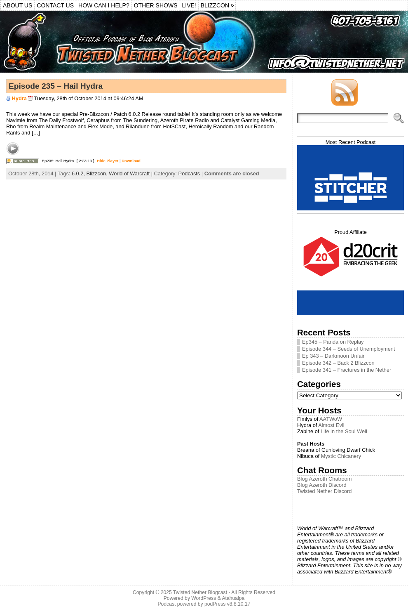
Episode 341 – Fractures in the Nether (346, 370)
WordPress (203, 598)
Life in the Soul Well (344, 431)
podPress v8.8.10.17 (227, 604)
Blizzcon (96, 173)
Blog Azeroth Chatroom (324, 479)
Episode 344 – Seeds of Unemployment (348, 349)
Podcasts (189, 173)
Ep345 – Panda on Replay (332, 342)
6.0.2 (77, 173)
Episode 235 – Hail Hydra (56, 86)
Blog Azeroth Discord (322, 485)
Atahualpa (233, 598)
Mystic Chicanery (341, 456)
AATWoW (330, 419)
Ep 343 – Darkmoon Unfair (333, 356)
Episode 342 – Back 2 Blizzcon (338, 363)
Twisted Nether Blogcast (200, 592)
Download (131, 160)
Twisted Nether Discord (324, 491)
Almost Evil (331, 425)
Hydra (19, 98)
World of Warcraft (129, 173)
